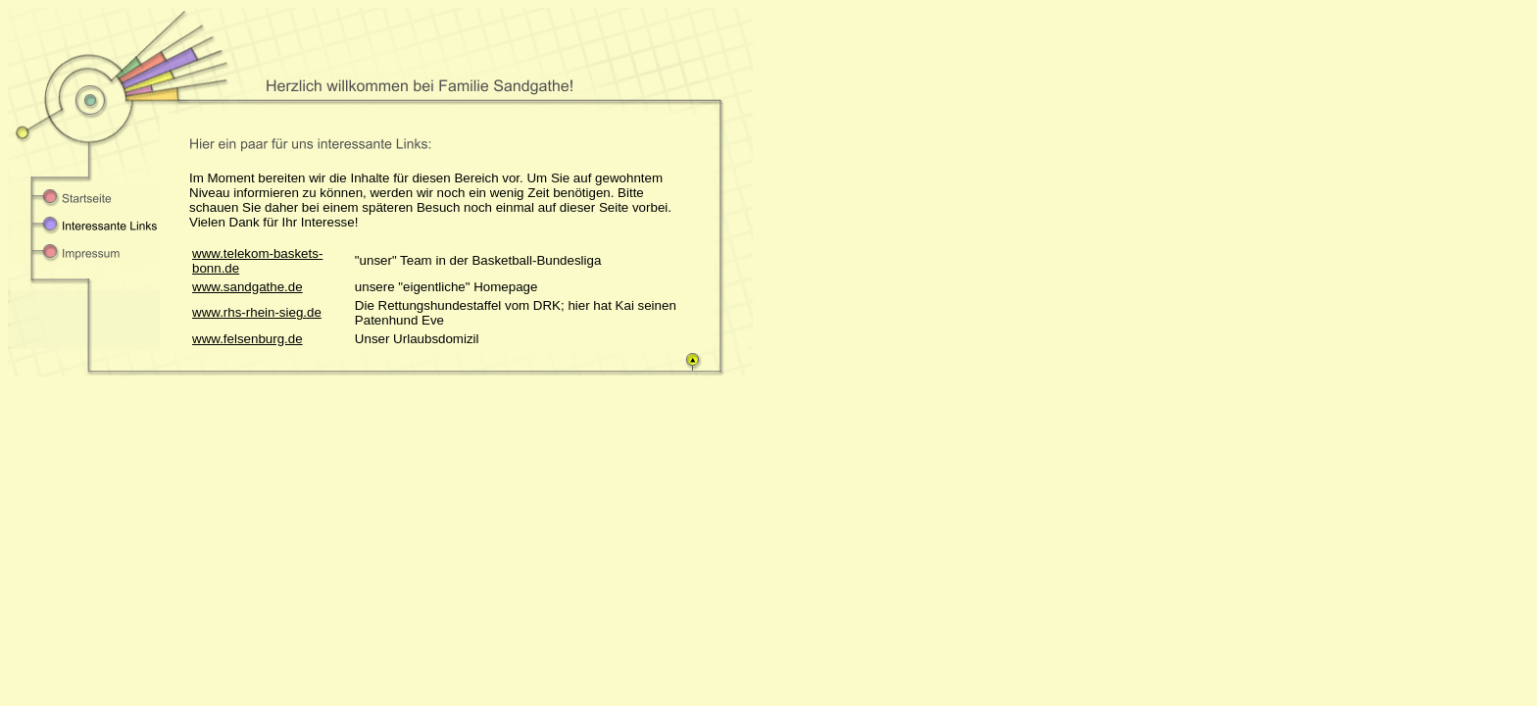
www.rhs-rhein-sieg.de (257, 312)
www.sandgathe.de (247, 286)
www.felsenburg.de (247, 338)
